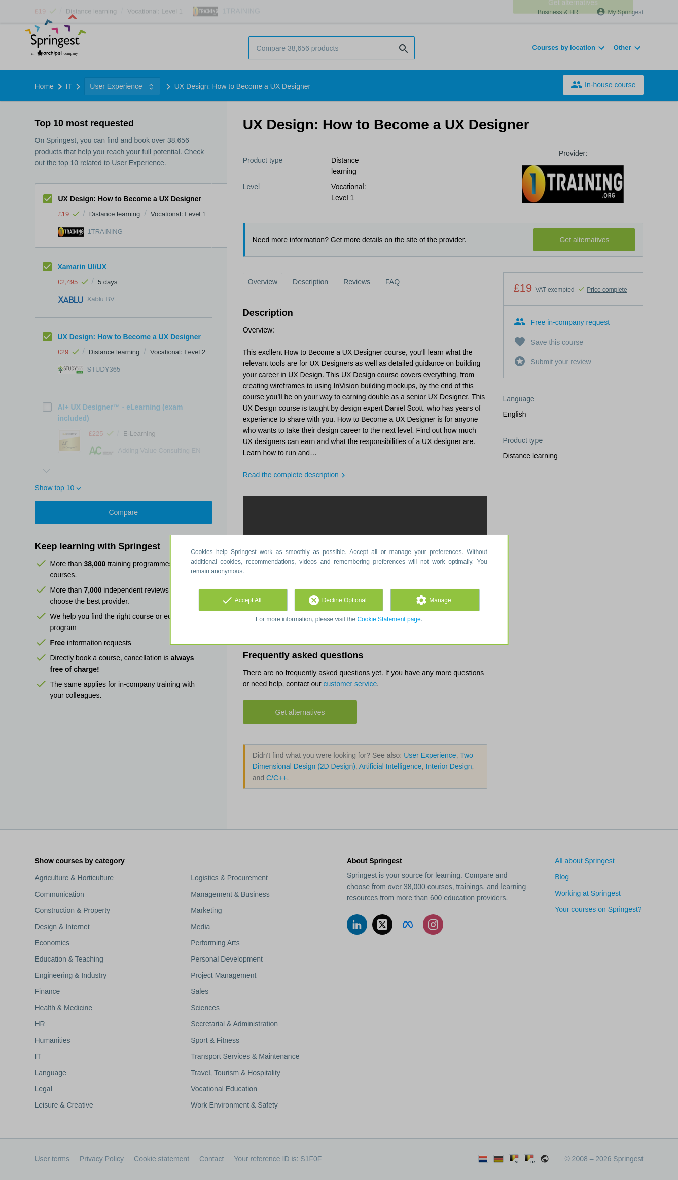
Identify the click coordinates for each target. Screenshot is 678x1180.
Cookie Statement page (388, 619)
